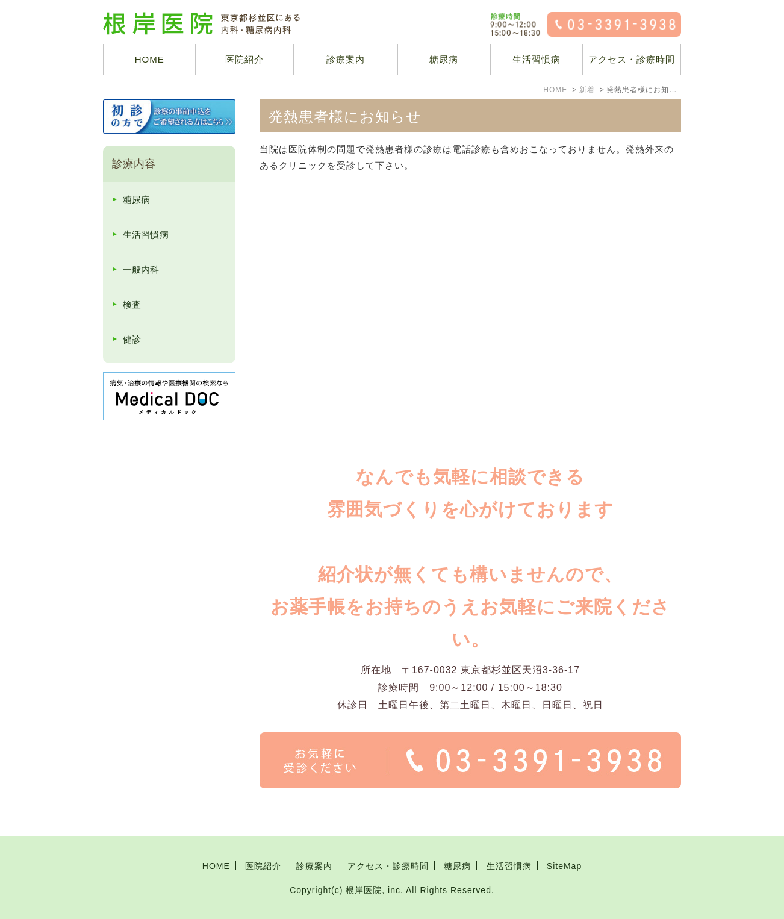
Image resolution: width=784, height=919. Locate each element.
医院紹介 (263, 866)
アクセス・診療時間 (631, 59)
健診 (132, 339)
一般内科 (141, 269)
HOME (149, 59)
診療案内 (345, 59)
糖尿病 (443, 59)
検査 (132, 304)
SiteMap (564, 866)
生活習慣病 (536, 59)
